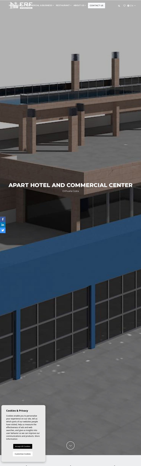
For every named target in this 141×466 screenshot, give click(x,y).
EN (130, 5)
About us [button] (79, 5)
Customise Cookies (23, 454)
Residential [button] (15, 5)
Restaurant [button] (63, 5)
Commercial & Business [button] (39, 5)
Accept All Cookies (22, 446)
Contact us (96, 5)
